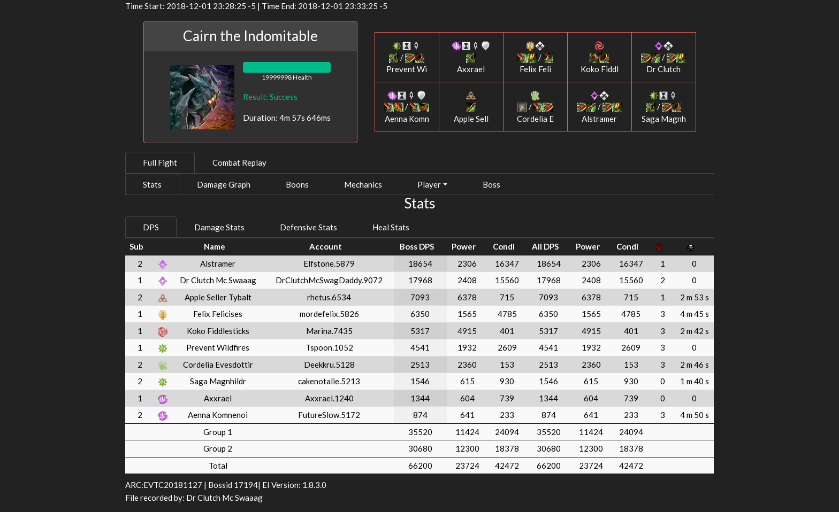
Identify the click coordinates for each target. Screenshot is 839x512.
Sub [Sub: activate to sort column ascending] (136, 246)
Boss (491, 184)
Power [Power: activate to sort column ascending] (464, 246)
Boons (297, 184)
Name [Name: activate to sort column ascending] (214, 246)
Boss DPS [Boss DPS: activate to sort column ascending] (417, 246)
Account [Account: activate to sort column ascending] (325, 246)
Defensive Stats (308, 227)
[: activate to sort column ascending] (163, 246)
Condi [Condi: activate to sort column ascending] (504, 246)
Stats (152, 184)
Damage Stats (219, 227)
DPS (151, 227)
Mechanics (363, 184)
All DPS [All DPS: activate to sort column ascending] (545, 246)
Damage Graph (223, 184)
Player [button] (429, 184)
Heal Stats (390, 227)
